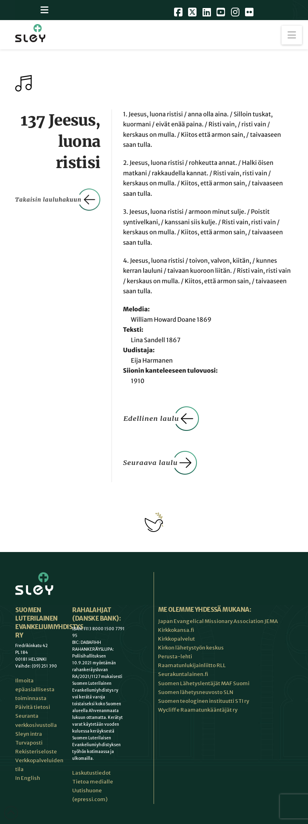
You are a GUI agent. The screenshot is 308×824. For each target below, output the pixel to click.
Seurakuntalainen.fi (183, 674)
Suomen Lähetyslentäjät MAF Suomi (203, 683)
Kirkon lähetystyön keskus (191, 647)
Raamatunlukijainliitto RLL (192, 665)
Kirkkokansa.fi (176, 630)
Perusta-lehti (175, 656)
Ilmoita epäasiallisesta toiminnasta (35, 689)
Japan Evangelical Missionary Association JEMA (218, 621)
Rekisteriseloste (36, 751)
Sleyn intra (28, 734)
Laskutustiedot (91, 772)
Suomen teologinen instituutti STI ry (203, 701)
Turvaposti (29, 742)
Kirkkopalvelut (176, 638)
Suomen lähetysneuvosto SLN (195, 692)
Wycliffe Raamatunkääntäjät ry (197, 709)
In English (27, 778)
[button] (292, 35)
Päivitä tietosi (32, 707)
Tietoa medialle (92, 781)
